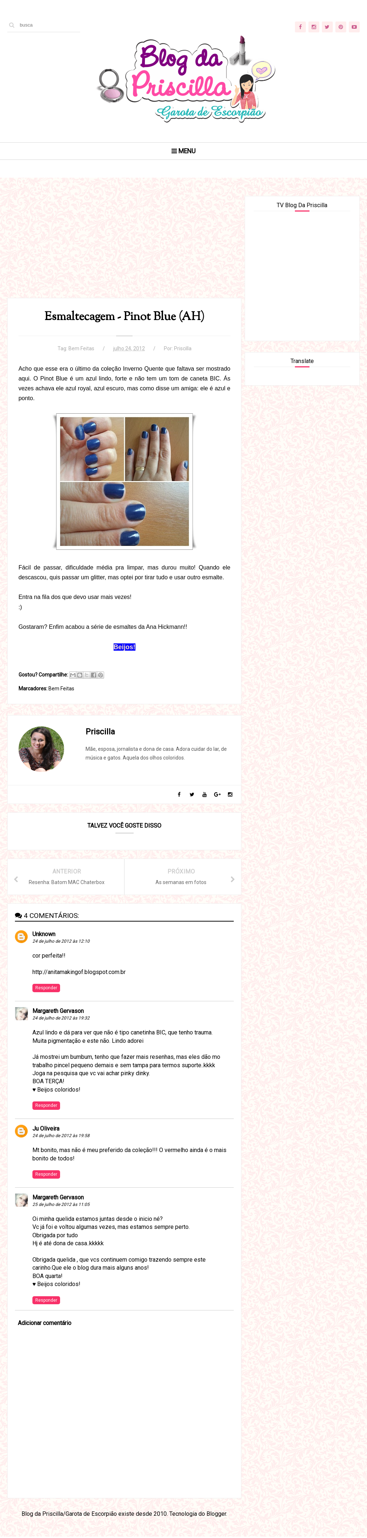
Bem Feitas (80, 349)
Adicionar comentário (44, 1324)
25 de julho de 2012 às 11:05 (61, 1205)
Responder (46, 989)
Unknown (43, 935)
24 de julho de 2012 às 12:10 (61, 942)
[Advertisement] (121, 247)
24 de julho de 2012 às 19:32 (61, 1019)
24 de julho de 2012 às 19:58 (61, 1137)
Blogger (215, 1515)
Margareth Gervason (58, 1012)
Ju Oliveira (45, 1130)
